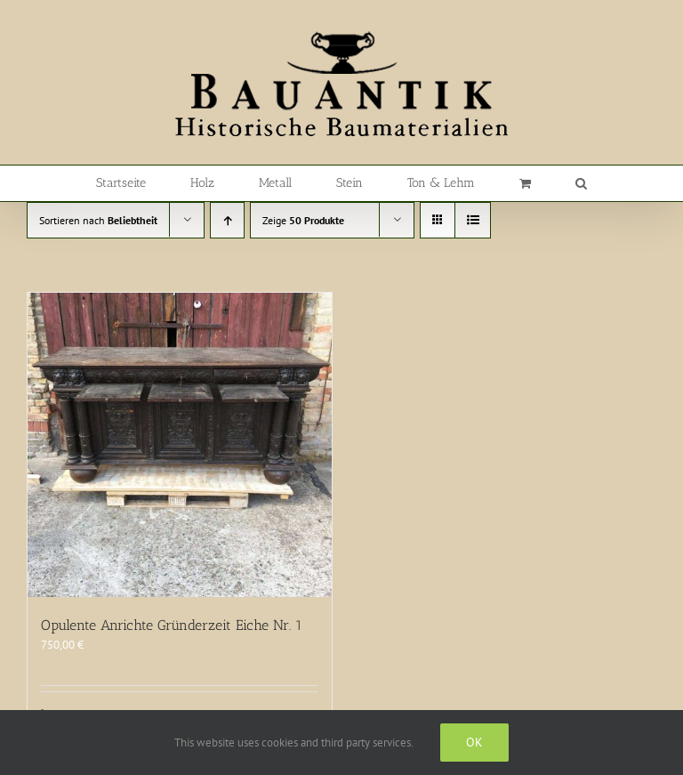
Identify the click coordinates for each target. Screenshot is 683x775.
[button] (581, 183)
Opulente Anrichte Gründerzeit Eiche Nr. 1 (171, 625)
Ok (474, 742)
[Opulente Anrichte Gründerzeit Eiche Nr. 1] (180, 445)
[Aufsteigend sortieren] (227, 220)
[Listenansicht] (472, 220)
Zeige (303, 220)
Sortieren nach (98, 220)
